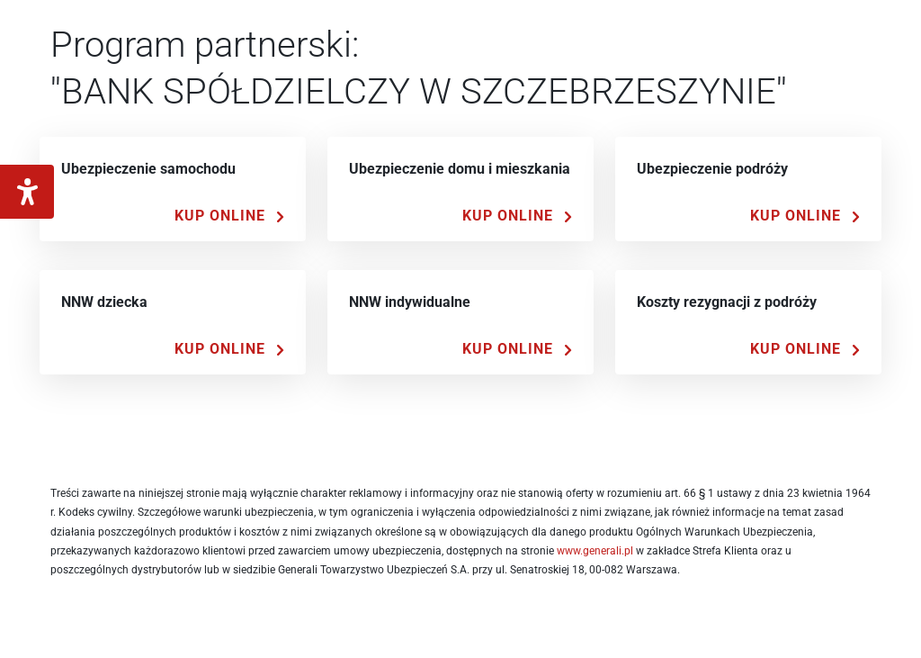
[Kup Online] (229, 216)
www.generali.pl (595, 551)
